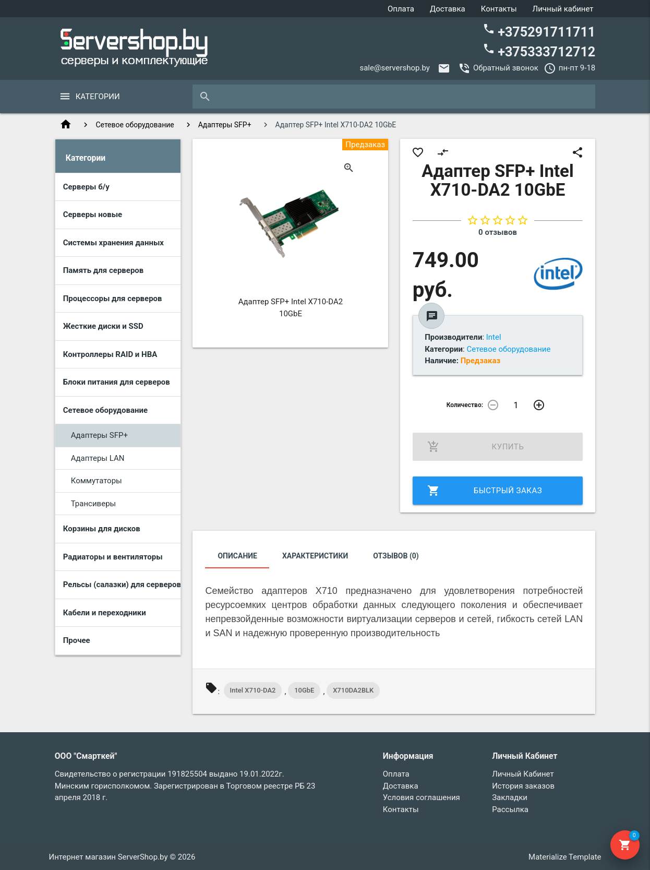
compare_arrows (443, 152)
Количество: (464, 405)
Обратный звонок (505, 68)
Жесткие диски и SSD (103, 326)
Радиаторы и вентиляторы (113, 557)
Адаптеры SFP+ (224, 125)
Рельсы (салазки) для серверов (121, 584)
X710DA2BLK (353, 690)
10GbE (304, 690)
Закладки (509, 797)
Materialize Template (564, 857)
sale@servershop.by (394, 68)
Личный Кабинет (522, 774)
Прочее (76, 640)
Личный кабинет (563, 9)
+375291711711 (539, 31)
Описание (237, 556)
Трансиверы (93, 503)
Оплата (401, 9)
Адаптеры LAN (98, 458)
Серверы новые (92, 214)
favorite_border (418, 152)
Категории (98, 96)
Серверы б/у (86, 187)
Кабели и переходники (104, 612)
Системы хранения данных (113, 242)
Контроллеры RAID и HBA (110, 354)
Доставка (447, 9)
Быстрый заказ (484, 490)
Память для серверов (103, 270)
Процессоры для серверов (112, 298)
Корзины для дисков (101, 528)
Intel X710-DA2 (253, 690)
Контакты (499, 9)
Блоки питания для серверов (116, 382)
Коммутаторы (96, 480)
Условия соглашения (421, 797)
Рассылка (510, 809)
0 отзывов (497, 232)
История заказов (523, 786)
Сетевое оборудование (135, 125)
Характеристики (315, 556)
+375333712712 (539, 50)
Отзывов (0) (396, 556)
